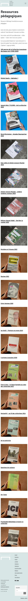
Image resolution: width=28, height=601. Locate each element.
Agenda (16, 559)
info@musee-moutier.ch (5, 586)
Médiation (16, 570)
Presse (16, 575)
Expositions (16, 557)
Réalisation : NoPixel (24, 598)
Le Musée (16, 561)
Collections (17, 564)
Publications (17, 566)
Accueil (16, 555)
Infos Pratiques (17, 577)
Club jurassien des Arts (18, 573)
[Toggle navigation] (25, 3)
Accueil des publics (18, 568)
